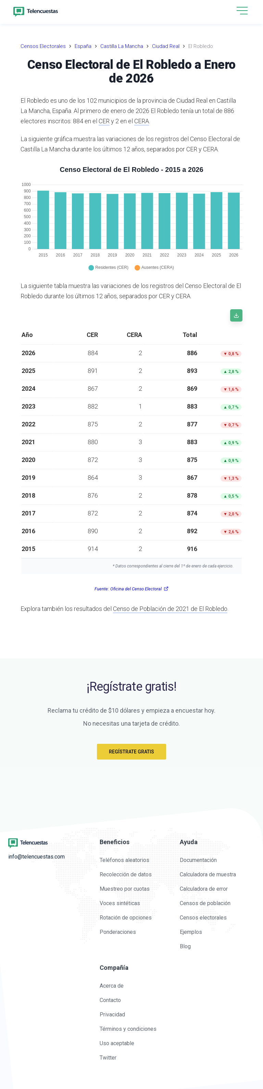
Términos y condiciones (128, 1029)
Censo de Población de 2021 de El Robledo (170, 608)
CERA (141, 121)
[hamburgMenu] (242, 10)
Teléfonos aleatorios (124, 860)
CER (104, 121)
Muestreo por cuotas (125, 889)
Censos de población (205, 903)
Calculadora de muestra (208, 874)
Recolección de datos (126, 874)
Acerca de (112, 985)
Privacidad (112, 1014)
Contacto (110, 1000)
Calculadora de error (204, 889)
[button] (242, 11)
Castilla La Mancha (121, 46)
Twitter (108, 1057)
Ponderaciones (118, 932)
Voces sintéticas (120, 903)
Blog (185, 946)
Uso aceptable (117, 1043)
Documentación (198, 860)
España (83, 46)
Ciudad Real (165, 46)
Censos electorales (203, 917)
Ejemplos (191, 932)
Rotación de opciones (126, 917)
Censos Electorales (43, 46)
